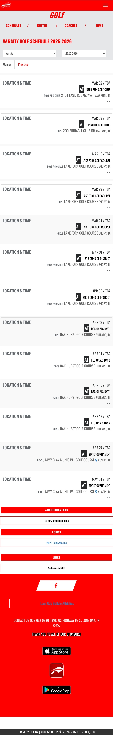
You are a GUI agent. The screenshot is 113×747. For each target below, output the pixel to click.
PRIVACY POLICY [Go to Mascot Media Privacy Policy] (28, 731)
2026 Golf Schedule (56, 543)
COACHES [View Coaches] (71, 25)
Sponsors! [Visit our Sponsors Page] (74, 634)
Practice (23, 64)
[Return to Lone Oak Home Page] (6, 5)
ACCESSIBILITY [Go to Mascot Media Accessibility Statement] (50, 731)
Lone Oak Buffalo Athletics (57, 603)
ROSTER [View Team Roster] (42, 25)
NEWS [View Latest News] (99, 25)
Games (7, 64)
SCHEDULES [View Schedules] (13, 25)
